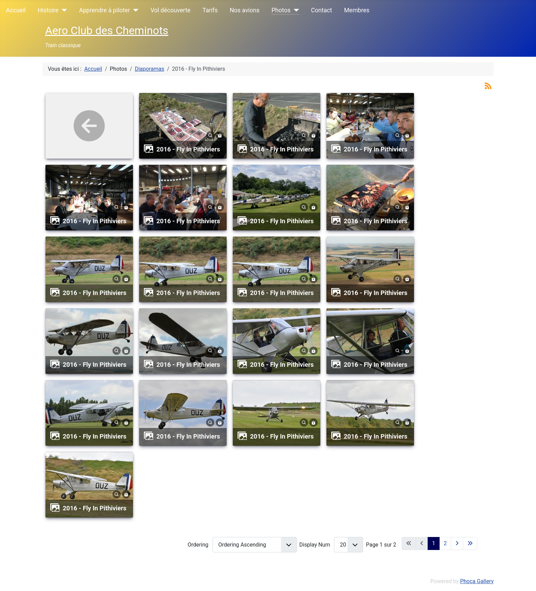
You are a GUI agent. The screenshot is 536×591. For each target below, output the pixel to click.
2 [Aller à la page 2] (445, 543)
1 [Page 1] (433, 543)
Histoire (48, 10)
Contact (321, 10)
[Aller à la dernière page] (470, 543)
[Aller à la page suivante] (457, 543)
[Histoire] (62, 10)
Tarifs (210, 10)
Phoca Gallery (477, 581)
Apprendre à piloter (104, 10)
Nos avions (244, 10)
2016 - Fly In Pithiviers (188, 149)
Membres (356, 10)
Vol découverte (170, 10)
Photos (281, 10)
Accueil (16, 10)
